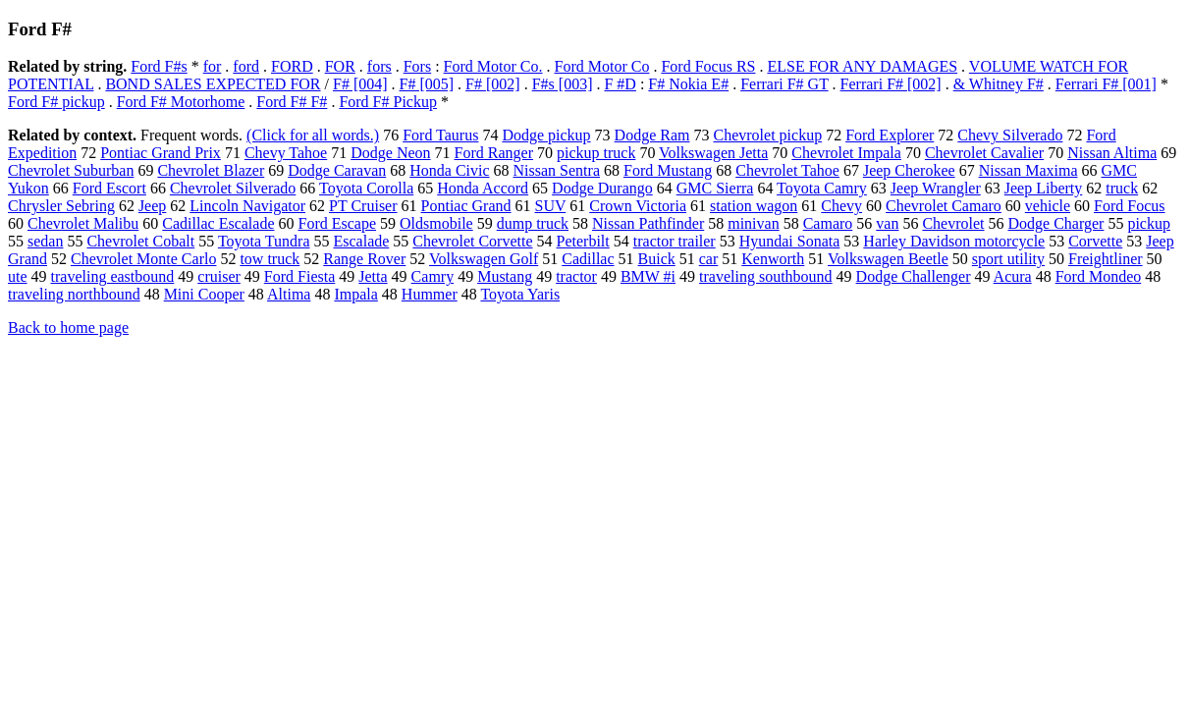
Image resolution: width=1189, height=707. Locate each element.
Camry (433, 276)
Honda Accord (482, 188)
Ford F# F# (291, 101)
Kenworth (772, 258)
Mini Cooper (204, 294)
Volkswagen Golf (483, 258)
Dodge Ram (652, 135)
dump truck (532, 223)
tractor (576, 276)
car (709, 258)
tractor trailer (674, 241)
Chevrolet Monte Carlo (143, 258)
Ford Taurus (440, 135)
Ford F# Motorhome (181, 101)
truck (1122, 188)
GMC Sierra (715, 188)
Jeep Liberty (1043, 188)
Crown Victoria (637, 205)
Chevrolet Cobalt (140, 241)
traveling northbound (74, 294)
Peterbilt (583, 241)
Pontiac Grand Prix (160, 152)
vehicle (1047, 205)
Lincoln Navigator (247, 205)
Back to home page (68, 327)
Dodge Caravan (337, 170)
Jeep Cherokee (909, 170)
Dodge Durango (602, 188)
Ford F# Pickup (388, 101)
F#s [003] (562, 84)
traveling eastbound (113, 276)
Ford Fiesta (299, 276)
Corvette (1095, 241)
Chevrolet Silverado (233, 188)
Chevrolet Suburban (71, 170)
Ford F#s (159, 66)
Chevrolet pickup (767, 135)
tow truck (269, 258)
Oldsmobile (436, 223)
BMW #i (648, 276)
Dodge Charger (1056, 223)
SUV (551, 205)
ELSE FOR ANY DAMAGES (862, 66)
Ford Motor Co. (493, 66)
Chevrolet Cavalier (984, 152)
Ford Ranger (494, 152)
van (887, 223)
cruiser (219, 276)
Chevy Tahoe (285, 152)
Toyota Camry (822, 188)
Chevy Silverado (1009, 135)
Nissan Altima (1112, 152)
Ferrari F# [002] (891, 84)
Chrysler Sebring (61, 205)
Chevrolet (953, 223)
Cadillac (588, 258)
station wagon (753, 205)
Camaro (828, 223)
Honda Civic (449, 170)
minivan (753, 223)
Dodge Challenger (913, 276)
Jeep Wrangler (936, 188)
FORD (292, 66)
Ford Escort (109, 188)
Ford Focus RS (708, 66)
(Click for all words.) (312, 135)
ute (17, 276)
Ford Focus (1129, 205)
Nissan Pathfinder (648, 223)
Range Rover (364, 258)
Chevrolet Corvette (472, 241)
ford (246, 66)
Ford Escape (336, 223)
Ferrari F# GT (784, 84)
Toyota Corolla (366, 188)
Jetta (372, 276)
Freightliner (1105, 258)
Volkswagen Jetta (713, 152)
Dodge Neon (390, 152)
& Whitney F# (998, 84)
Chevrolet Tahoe (787, 170)
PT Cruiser (363, 205)
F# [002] (492, 84)
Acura (1013, 276)
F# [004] (360, 84)
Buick (657, 258)
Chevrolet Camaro (943, 205)
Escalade (361, 241)
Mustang (504, 276)
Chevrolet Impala (846, 152)
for (212, 66)
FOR (340, 66)
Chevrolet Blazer (210, 170)
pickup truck (596, 152)
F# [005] (427, 84)
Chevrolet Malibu (82, 223)
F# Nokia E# (688, 84)
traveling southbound (766, 276)
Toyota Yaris (520, 294)
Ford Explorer (889, 135)
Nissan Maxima (1028, 170)
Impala (355, 294)
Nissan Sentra (556, 170)
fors (379, 66)
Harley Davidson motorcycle (954, 241)
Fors (417, 66)
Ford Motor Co (602, 66)
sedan (45, 241)
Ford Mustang (667, 170)
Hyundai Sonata (789, 241)
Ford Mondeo (1098, 276)
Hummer (430, 294)
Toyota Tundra (264, 241)
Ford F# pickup (56, 101)
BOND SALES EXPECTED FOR (212, 84)
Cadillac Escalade (218, 223)
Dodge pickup (546, 135)
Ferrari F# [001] (1106, 84)
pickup (1148, 223)
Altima (288, 294)
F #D (619, 84)
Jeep (152, 205)
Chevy (841, 205)
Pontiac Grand (466, 205)
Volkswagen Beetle (888, 258)
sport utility (1008, 258)
